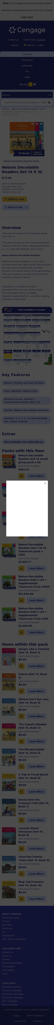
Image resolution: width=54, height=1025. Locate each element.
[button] (45, 483)
